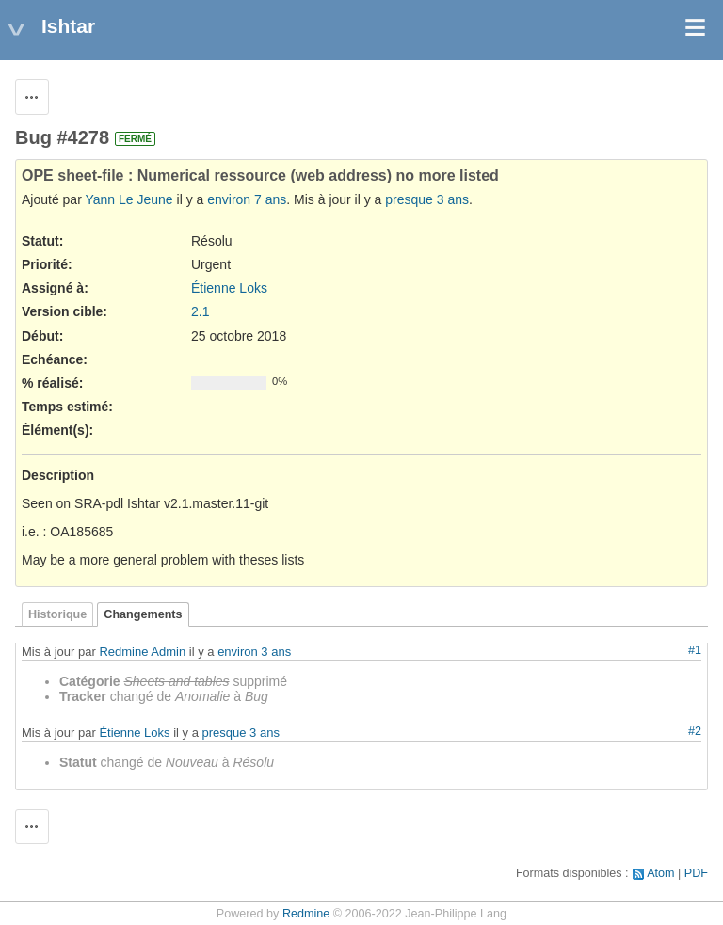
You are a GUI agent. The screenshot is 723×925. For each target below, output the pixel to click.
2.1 (200, 311)
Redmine (305, 913)
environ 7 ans (246, 199)
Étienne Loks (229, 287)
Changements (143, 614)
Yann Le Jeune (128, 199)
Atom (660, 873)
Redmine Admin (142, 652)
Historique (57, 614)
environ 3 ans (254, 652)
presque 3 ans (427, 199)
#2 (694, 731)
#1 (694, 650)
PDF (696, 873)
